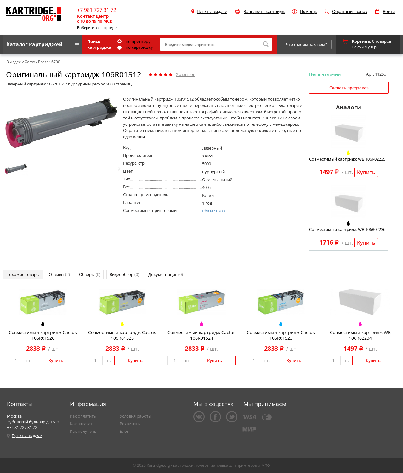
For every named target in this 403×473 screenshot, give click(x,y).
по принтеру (133, 41)
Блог (124, 431)
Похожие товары (23, 274)
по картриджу (135, 47)
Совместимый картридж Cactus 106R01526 (43, 335)
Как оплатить (83, 416)
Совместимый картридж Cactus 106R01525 (122, 335)
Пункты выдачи (212, 11)
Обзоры (89, 274)
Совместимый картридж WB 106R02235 (347, 159)
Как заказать (82, 423)
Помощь (308, 11)
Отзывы (59, 274)
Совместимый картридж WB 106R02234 (360, 335)
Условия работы (135, 416)
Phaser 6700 (213, 211)
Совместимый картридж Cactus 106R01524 (201, 335)
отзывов (185, 74)
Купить (366, 172)
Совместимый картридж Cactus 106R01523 (281, 335)
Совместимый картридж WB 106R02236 (347, 229)
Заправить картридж (264, 11)
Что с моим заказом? (306, 44)
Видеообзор (124, 274)
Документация (165, 274)
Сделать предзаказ (349, 88)
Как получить (83, 431)
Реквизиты (130, 423)
